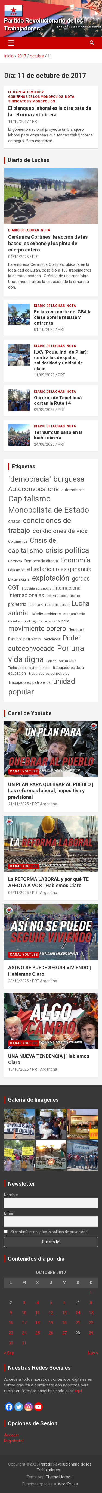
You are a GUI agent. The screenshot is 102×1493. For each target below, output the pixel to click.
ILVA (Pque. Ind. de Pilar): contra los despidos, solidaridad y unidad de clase (61, 360)
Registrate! (13, 1440)
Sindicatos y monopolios (31, 101)
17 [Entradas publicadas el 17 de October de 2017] (24, 1322)
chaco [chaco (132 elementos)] (14, 521)
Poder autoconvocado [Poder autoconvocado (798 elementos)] (44, 643)
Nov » (93, 1353)
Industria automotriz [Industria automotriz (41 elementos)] (36, 588)
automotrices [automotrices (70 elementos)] (73, 490)
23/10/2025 (18, 981)
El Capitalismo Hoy (26, 92)
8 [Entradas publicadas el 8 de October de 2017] (91, 1302)
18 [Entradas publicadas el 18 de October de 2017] (37, 1322)
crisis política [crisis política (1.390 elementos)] (67, 550)
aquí (78, 1390)
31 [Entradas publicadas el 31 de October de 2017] (24, 1343)
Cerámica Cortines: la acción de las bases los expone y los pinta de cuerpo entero (48, 243)
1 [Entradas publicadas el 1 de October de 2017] (91, 1292)
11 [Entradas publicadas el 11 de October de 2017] (37, 1312)
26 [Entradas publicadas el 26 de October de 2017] (51, 1332)
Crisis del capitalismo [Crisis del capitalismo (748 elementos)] (33, 545)
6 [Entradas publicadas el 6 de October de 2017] (64, 1302)
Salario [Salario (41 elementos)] (51, 661)
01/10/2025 (44, 329)
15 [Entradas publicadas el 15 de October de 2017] (91, 1312)
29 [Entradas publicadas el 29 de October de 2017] (91, 1332)
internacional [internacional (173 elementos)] (67, 588)
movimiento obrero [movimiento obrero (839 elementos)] (37, 628)
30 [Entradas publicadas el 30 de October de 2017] (11, 1343)
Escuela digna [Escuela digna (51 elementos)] (19, 579)
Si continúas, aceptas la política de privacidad (46, 1232)
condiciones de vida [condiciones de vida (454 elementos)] (60, 531)
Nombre (11, 1195)
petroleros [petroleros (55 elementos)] (52, 639)
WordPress (68, 1484)
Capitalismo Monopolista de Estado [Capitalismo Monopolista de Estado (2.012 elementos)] (48, 504)
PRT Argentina (44, 804)
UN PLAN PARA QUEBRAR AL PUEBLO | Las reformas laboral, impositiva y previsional (50, 790)
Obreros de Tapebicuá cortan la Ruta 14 (58, 400)
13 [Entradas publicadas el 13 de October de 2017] (64, 1312)
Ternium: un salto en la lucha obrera (58, 434)
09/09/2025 (44, 409)
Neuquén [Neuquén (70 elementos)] (76, 629)
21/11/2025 (18, 804)
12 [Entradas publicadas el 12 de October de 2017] (51, 1312)
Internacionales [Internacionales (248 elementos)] (26, 595)
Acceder (11, 1435)
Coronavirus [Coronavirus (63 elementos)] (17, 541)
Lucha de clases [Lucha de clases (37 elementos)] (57, 605)
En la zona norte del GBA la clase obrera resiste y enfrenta (62, 317)
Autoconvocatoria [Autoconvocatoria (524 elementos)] (33, 489)
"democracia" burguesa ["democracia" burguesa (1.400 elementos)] (46, 479)
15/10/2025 (18, 1069)
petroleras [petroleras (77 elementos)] (32, 639)
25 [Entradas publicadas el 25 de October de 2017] (37, 1332)
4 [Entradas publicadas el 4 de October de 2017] (37, 1302)
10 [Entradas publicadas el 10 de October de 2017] (24, 1312)
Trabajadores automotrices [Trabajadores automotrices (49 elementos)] (29, 668)
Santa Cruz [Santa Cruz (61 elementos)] (67, 661)
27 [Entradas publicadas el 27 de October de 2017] (64, 1332)
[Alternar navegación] (11, 43)
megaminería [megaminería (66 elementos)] (74, 614)
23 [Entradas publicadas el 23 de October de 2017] (11, 1332)
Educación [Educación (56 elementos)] (16, 570)
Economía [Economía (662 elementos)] (75, 560)
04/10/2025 (18, 257)
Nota (69, 97)
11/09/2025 (44, 375)
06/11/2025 (18, 892)
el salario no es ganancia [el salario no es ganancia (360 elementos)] (59, 569)
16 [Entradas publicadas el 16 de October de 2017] (11, 1322)
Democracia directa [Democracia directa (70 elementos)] (41, 561)
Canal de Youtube (29, 713)
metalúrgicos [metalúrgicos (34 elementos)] (33, 621)
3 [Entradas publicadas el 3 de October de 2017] (24, 1302)
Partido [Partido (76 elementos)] (14, 639)
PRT (35, 121)
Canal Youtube (24, 771)
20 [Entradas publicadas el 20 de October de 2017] (64, 1322)
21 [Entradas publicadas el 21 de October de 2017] (78, 1322)
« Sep (9, 1353)
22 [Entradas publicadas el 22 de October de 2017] (91, 1322)
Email (9, 1213)
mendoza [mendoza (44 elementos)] (15, 621)
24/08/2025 (44, 444)
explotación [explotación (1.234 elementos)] (50, 578)
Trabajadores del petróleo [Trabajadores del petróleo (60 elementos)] (49, 673)
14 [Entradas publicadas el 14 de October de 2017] (78, 1312)
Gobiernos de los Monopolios (35, 97)
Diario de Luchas (29, 160)
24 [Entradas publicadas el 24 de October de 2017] (24, 1332)
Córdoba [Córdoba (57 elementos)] (15, 561)
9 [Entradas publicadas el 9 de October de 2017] (11, 1312)
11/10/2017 (18, 121)
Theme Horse (58, 1477)
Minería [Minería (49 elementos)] (63, 621)
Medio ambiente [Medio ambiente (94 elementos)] (46, 614)
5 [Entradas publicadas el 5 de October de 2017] (51, 1302)
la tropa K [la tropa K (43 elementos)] (36, 605)
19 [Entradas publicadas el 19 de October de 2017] (51, 1322)
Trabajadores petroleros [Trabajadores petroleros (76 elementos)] (29, 682)
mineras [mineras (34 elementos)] (49, 621)
